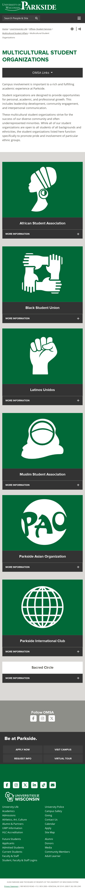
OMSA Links (41, 73)
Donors (49, 843)
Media (48, 847)
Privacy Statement (11, 886)
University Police (54, 807)
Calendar (50, 824)
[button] (72, 29)
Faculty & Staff (10, 856)
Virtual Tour (63, 758)
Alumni (49, 839)
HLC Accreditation (12, 832)
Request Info (22, 758)
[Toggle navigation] (79, 18)
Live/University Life (18, 29)
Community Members (57, 851)
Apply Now (23, 749)
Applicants (8, 843)
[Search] (17, 18)
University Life (10, 807)
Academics (8, 811)
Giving (48, 815)
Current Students (12, 851)
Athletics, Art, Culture (14, 819)
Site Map (50, 832)
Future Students (11, 839)
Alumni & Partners (13, 824)
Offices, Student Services (40, 29)
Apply (48, 828)
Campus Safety (53, 811)
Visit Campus (63, 749)
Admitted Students (13, 847)
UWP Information (12, 828)
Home (5, 29)
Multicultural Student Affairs (15, 33)
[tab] (42, 234)
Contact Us (51, 819)
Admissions (9, 815)
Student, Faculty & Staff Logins (19, 860)
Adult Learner (53, 856)
